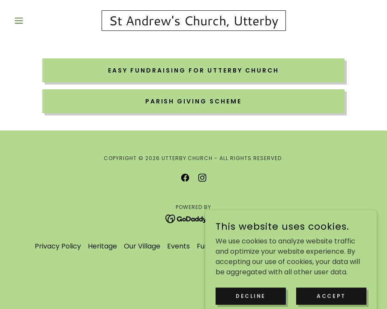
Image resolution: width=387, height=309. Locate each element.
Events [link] (178, 246)
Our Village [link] (142, 246)
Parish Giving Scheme (193, 101)
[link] (193, 23)
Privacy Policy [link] (58, 246)
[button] (37, 20)
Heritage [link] (102, 246)
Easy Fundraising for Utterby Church (193, 70)
